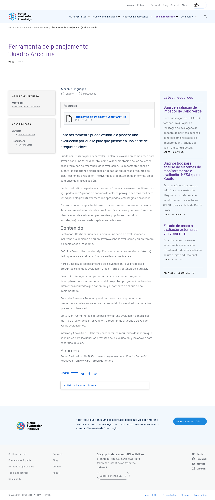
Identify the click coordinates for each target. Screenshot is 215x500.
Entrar (140, 5)
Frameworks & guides (20, 460)
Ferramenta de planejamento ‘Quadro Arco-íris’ (74, 27)
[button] (205, 16)
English (70, 93)
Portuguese (89, 93)
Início (11, 27)
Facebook (202, 458)
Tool (21, 61)
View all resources (176, 273)
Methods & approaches (21, 466)
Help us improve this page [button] (81, 385)
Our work (156, 5)
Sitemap (185, 495)
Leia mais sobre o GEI (188, 421)
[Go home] (22, 16)
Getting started (17, 454)
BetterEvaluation (27, 134)
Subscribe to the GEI (111, 475)
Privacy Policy (169, 495)
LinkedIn (201, 468)
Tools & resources (18, 472)
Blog (165, 5)
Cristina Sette (25, 144)
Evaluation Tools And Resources (32, 27)
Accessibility (151, 495)
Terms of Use (200, 495)
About (185, 5)
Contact (174, 5)
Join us (130, 5)
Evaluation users (20, 106)
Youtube (201, 463)
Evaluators (35, 106)
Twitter (201, 453)
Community (14, 478)
